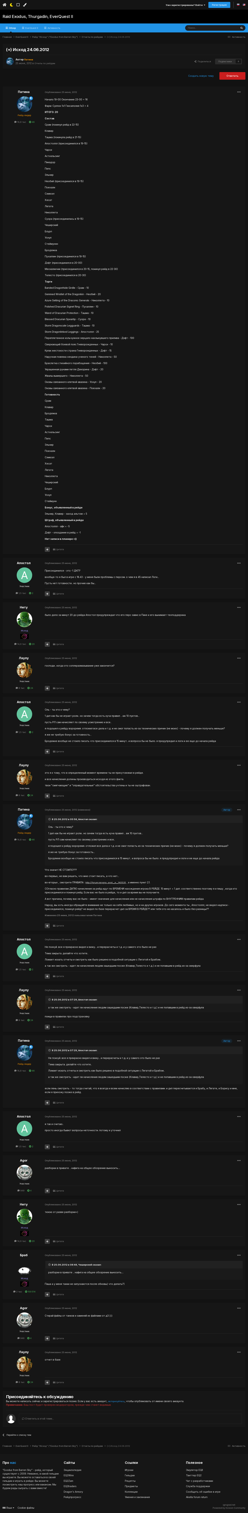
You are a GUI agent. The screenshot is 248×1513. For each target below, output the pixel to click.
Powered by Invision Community (229, 1508)
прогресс (29, 1484)
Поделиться (202, 61)
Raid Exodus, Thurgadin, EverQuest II (35, 16)
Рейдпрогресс (72, 1497)
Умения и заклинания (137, 1497)
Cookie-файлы (26, 1507)
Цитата (60, 549)
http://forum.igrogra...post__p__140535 (106, 882)
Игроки (129, 1469)
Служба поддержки (198, 1486)
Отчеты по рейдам (45, 63)
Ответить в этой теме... (38, 1418)
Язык (8, 1507)
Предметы (131, 1486)
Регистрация (219, 4)
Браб (24, 1255)
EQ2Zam (68, 1480)
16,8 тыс (20, 122)
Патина (24, 92)
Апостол (24, 563)
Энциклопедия (72, 1469)
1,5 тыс (21, 593)
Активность (53, 28)
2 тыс (17, 1291)
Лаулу (24, 658)
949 (20, 1190)
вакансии (45, 1484)
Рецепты (130, 1480)
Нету (24, 607)
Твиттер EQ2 (194, 1475)
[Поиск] (203, 28)
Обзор (12, 29)
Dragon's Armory (73, 1491)
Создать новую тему (201, 75)
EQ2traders (70, 1486)
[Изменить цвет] (25, 4)
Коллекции (131, 1491)
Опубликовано (61, 92)
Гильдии (130, 1475)
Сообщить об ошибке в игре (203, 1491)
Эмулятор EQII (194, 1469)
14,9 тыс (20, 644)
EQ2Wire (69, 1475)
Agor (24, 1160)
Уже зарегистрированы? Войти (185, 5)
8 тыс (20, 688)
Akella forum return (197, 1497)
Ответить (232, 75)
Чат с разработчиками (199, 1480)
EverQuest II (31, 28)
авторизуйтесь (117, 1401)
